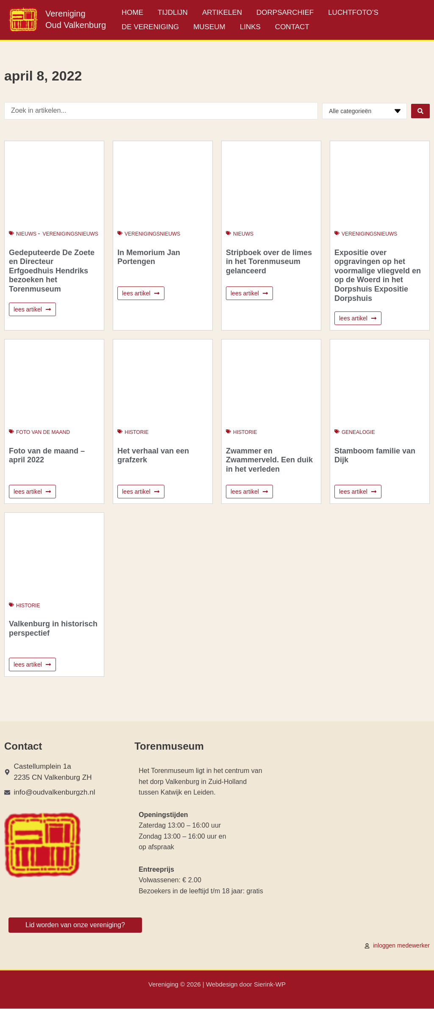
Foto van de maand (43, 432)
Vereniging (65, 13)
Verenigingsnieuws (70, 234)
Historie (136, 432)
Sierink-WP (270, 984)
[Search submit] (420, 111)
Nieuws (26, 234)
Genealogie (358, 432)
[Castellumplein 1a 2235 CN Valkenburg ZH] (356, 828)
